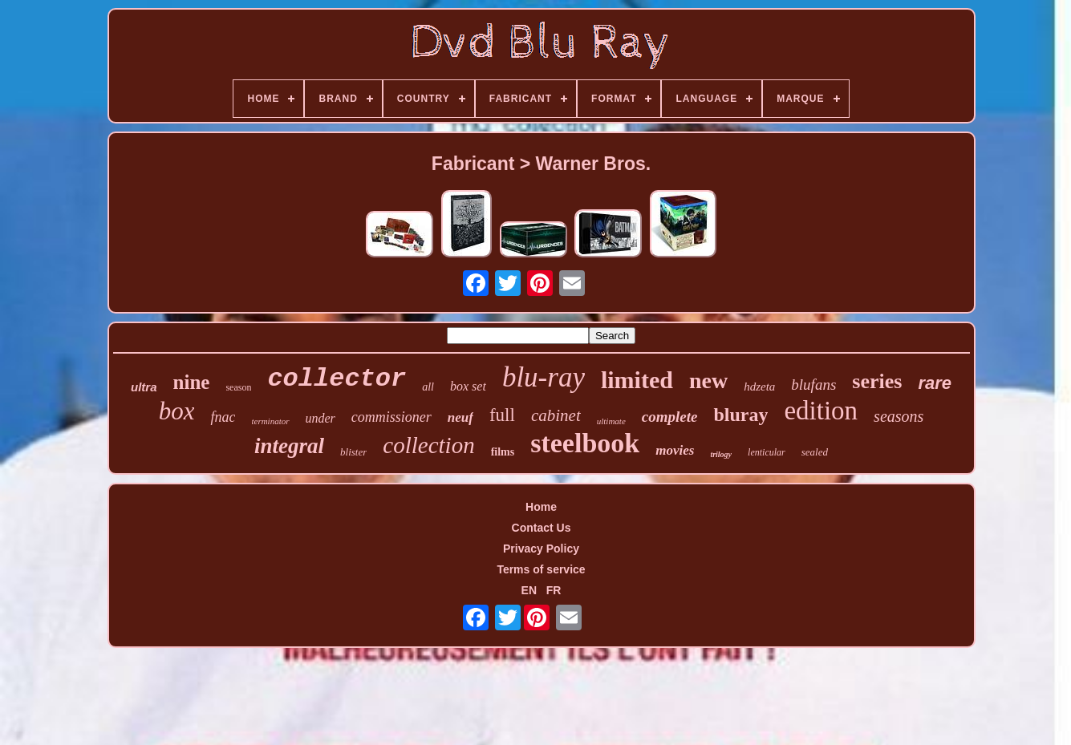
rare (934, 383)
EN (529, 590)
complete (670, 416)
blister (353, 452)
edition (821, 410)
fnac (222, 417)
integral (289, 446)
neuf (460, 417)
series (877, 381)
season (238, 387)
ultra (144, 387)
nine (191, 382)
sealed (814, 452)
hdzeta (759, 386)
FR (554, 590)
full (502, 415)
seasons (898, 416)
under (320, 418)
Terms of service (541, 569)
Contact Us (541, 527)
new (708, 380)
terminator (270, 421)
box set (468, 386)
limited (637, 379)
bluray (740, 414)
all (428, 387)
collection (428, 445)
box (177, 411)
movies (674, 450)
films (503, 452)
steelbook (584, 443)
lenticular (766, 452)
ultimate (611, 421)
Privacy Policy (541, 548)
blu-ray (543, 377)
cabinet (556, 415)
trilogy (721, 454)
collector (336, 379)
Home (541, 506)
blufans (813, 384)
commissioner (391, 417)
